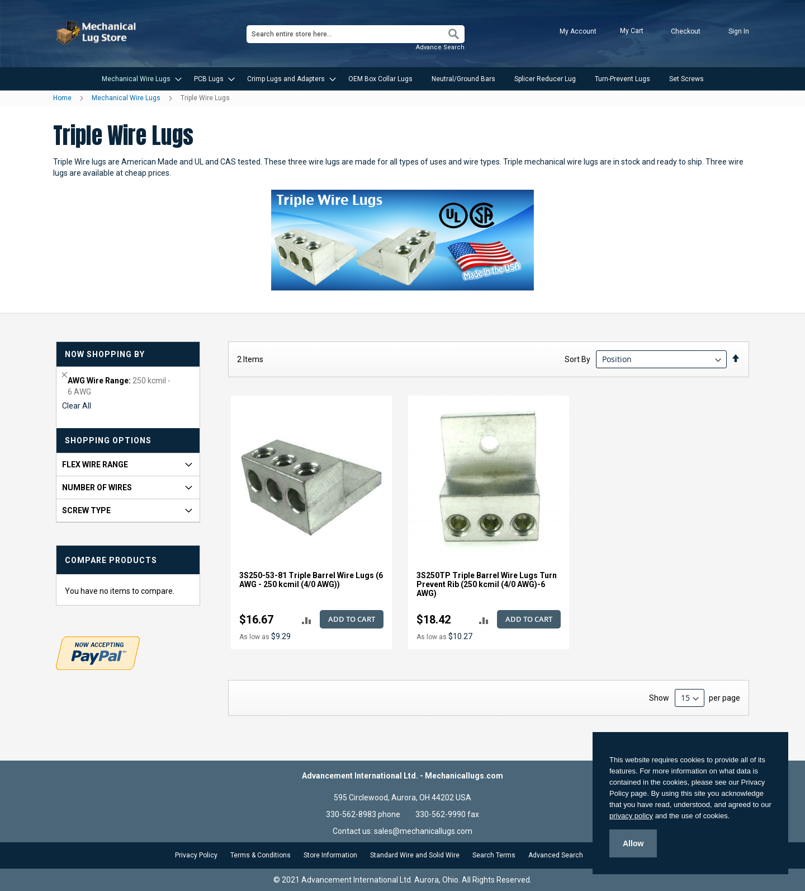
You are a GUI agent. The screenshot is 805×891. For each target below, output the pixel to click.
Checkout (685, 31)
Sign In (738, 31)
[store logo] (97, 33)
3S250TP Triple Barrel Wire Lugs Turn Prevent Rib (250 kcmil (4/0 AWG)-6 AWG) (486, 584)
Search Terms (493, 855)
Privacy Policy (196, 855)
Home (63, 98)
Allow (633, 843)
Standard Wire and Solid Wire (415, 855)
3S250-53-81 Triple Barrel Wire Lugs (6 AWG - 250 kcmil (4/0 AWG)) (311, 580)
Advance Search (440, 47)
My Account (578, 31)
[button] (306, 620)
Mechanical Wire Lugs (127, 98)
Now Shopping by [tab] (105, 354)
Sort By (577, 359)
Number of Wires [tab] (97, 487)
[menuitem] (138, 79)
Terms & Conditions (260, 855)
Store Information (330, 855)
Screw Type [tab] (86, 510)
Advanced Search (555, 855)
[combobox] (356, 34)
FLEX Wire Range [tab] (95, 464)
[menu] (402, 79)
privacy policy (631, 816)
